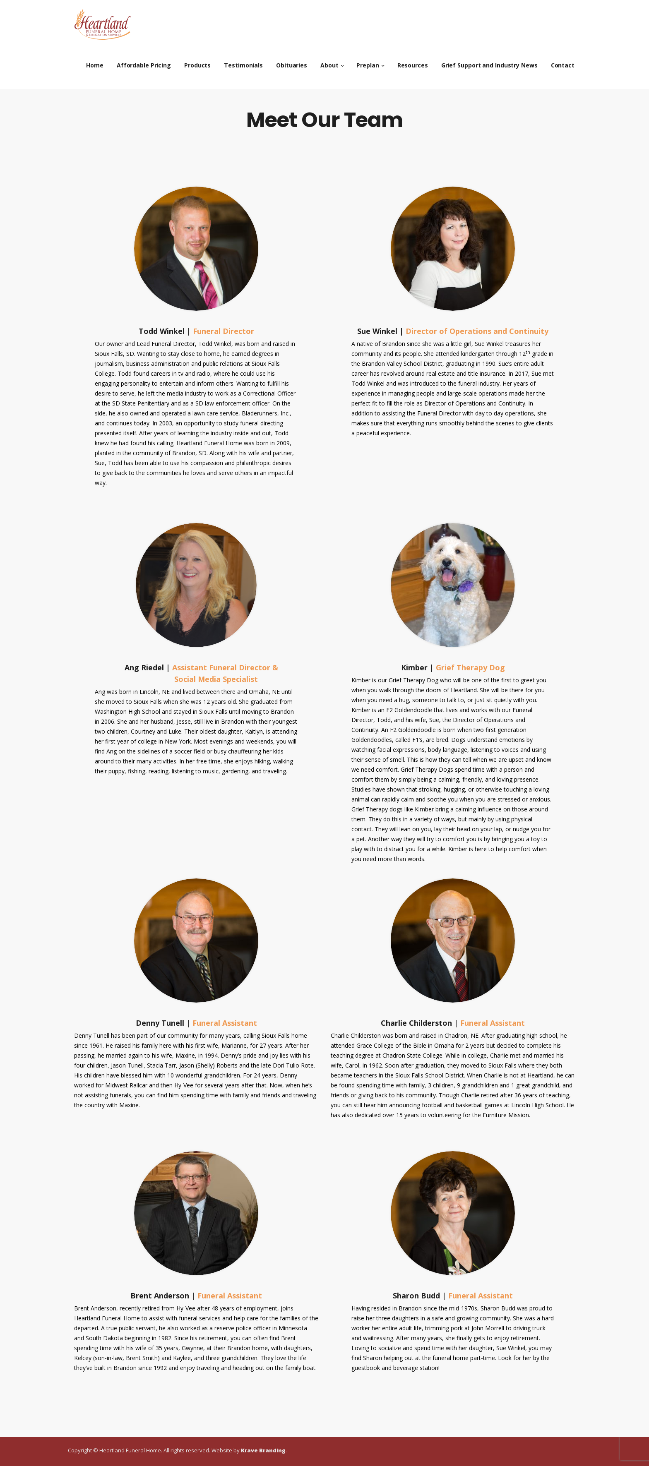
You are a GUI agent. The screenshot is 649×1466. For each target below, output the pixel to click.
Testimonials (243, 62)
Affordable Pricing (144, 62)
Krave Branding (263, 1450)
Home (94, 62)
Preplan (367, 62)
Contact (562, 62)
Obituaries (291, 62)
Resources (412, 62)
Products (197, 62)
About (329, 62)
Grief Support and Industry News (489, 62)
